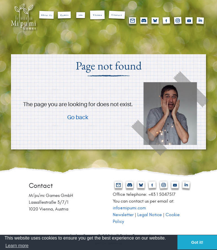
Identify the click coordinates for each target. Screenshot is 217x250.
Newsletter (123, 214)
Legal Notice (149, 214)
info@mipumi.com (129, 207)
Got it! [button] (197, 242)
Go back (77, 118)
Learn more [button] (17, 245)
